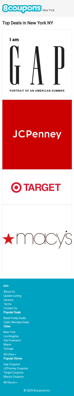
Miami (7, 344)
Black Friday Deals (15, 318)
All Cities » (10, 354)
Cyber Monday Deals (16, 322)
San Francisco (12, 340)
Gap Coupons (12, 364)
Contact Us (10, 308)
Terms (8, 304)
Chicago (9, 348)
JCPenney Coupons (16, 368)
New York (9, 332)
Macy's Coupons (14, 376)
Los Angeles (11, 336)
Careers (8, 299)
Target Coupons (13, 372)
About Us (9, 291)
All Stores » (11, 382)
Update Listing (12, 295)
